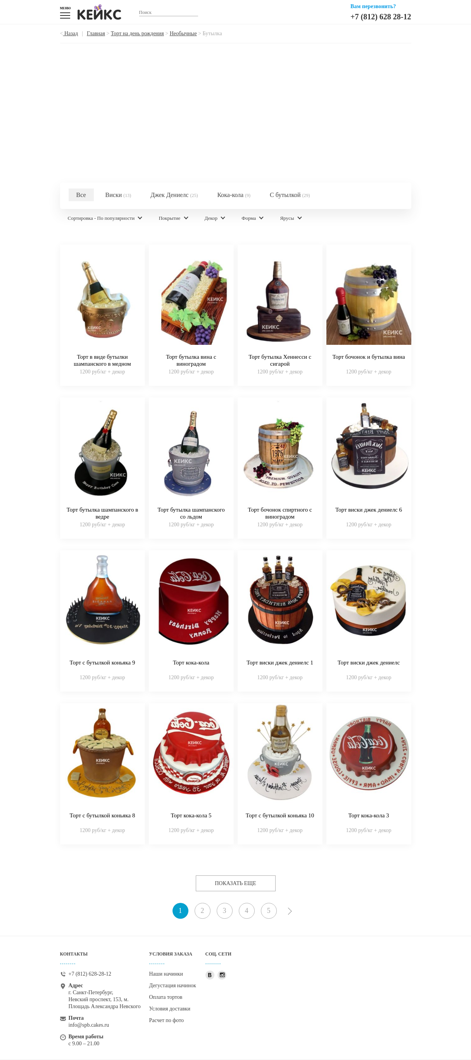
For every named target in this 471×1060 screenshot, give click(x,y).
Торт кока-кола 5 (191, 815)
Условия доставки (170, 1009)
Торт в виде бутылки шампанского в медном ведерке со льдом (102, 364)
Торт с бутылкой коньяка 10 (280, 815)
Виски (118, 195)
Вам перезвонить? (373, 6)
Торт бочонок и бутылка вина (368, 357)
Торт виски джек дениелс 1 (280, 662)
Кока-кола (233, 195)
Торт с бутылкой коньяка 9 (102, 662)
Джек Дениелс (174, 195)
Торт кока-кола (191, 662)
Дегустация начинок (172, 985)
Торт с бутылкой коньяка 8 (102, 815)
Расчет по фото (166, 1020)
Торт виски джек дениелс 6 (368, 510)
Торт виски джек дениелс (369, 662)
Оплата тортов (166, 997)
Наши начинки (166, 974)
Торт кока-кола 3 (368, 815)
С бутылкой (290, 195)
